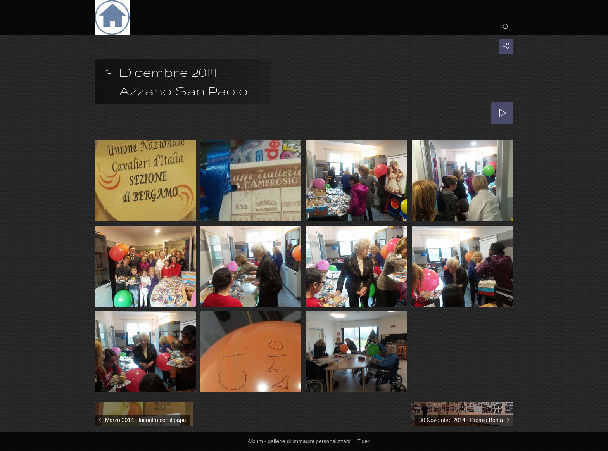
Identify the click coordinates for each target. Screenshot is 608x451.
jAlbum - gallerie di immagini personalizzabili (299, 441)
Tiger (363, 441)
